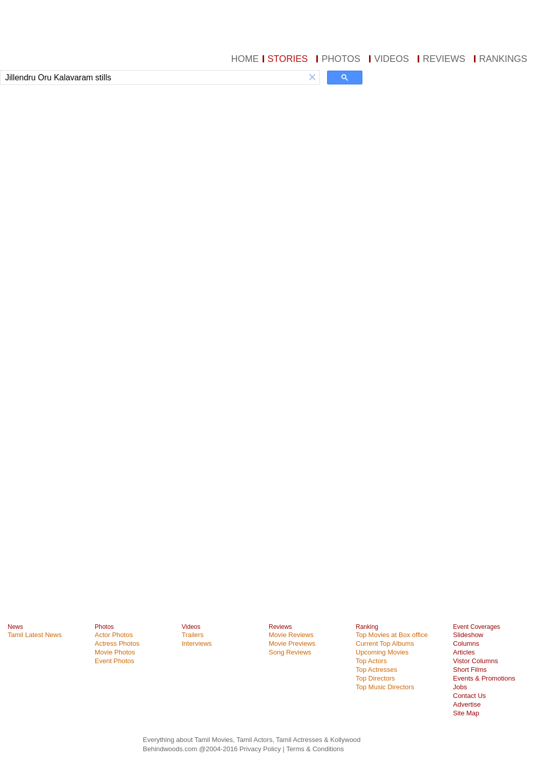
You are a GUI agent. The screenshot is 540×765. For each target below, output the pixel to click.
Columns (466, 643)
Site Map (466, 713)
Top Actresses (376, 669)
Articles (464, 652)
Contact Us (469, 696)
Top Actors (371, 661)
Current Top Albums (385, 643)
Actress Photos (117, 643)
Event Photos (114, 661)
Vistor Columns (475, 661)
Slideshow (468, 635)
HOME (245, 58)
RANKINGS (503, 58)
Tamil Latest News (34, 635)
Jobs (460, 687)
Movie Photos (115, 652)
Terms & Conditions (315, 749)
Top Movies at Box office (392, 635)
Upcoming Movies (382, 652)
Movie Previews (292, 643)
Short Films (470, 669)
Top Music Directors (385, 687)
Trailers (193, 635)
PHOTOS (340, 58)
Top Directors (375, 678)
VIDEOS (391, 58)
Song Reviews (290, 652)
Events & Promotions (484, 678)
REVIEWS (444, 58)
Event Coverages (476, 626)
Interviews (197, 643)
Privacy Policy (261, 749)
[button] (312, 77)
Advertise (467, 704)
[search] (152, 77)
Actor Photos (114, 635)
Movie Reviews (291, 635)
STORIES (288, 58)
